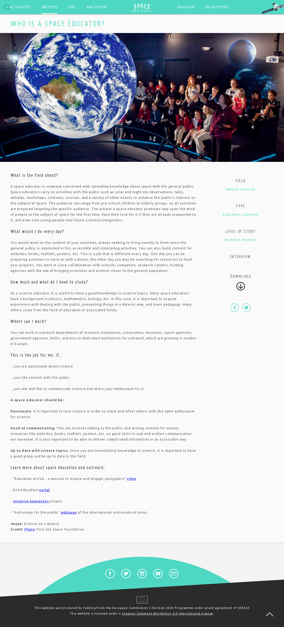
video (131, 479)
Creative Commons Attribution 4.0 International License (167, 613)
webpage (69, 512)
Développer (216, 7)
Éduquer (186, 7)
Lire (72, 7)
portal (44, 490)
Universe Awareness (31, 501)
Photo (29, 529)
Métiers (49, 7)
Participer (97, 7)
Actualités (20, 7)
